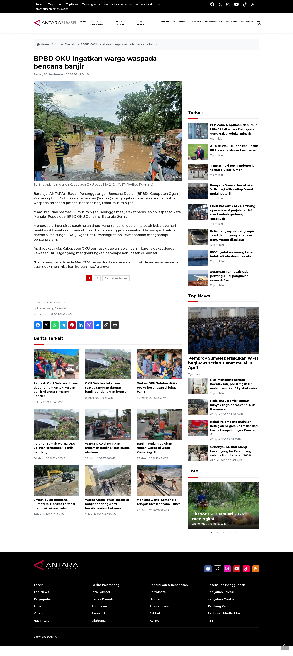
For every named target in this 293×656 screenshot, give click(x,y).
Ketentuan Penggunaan (226, 585)
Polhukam (162, 21)
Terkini (40, 4)
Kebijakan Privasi (221, 592)
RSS (211, 620)
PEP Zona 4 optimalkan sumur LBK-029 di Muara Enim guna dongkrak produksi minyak (233, 129)
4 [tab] (230, 532)
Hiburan (230, 21)
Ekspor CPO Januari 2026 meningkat (218, 516)
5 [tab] (236, 532)
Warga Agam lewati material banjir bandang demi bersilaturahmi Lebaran (107, 504)
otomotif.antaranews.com (52, 8)
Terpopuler (55, 4)
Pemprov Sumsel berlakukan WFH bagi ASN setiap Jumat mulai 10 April (232, 189)
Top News (72, 4)
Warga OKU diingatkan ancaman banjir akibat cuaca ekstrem (107, 448)
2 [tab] (218, 532)
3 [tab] (224, 532)
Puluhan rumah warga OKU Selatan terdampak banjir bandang (54, 448)
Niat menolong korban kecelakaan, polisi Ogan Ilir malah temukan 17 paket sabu (233, 384)
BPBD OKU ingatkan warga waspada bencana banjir (118, 44)
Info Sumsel (121, 23)
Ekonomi (178, 21)
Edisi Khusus (159, 606)
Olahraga (195, 21)
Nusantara (41, 620)
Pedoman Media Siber (225, 613)
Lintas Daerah (139, 23)
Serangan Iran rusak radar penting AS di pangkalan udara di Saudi (230, 276)
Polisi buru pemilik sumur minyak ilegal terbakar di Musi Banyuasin (233, 405)
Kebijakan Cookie (221, 599)
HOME (83, 21)
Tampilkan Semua (116, 278)
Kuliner (155, 620)
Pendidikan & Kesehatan (169, 585)
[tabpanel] (223, 505)
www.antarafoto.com (149, 4)
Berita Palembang (97, 23)
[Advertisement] (223, 80)
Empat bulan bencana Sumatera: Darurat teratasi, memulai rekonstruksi (55, 504)
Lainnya (245, 21)
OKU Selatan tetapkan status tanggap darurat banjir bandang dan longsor (106, 387)
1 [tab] (212, 532)
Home (43, 44)
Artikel (155, 613)
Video (38, 613)
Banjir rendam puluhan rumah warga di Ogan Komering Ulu (154, 448)
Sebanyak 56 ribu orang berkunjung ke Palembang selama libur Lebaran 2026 (230, 451)
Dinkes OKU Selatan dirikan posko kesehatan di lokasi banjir (158, 387)
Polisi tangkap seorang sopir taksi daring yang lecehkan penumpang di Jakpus (232, 235)
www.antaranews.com (118, 4)
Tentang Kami (91, 4)
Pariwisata (212, 21)
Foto (193, 471)
